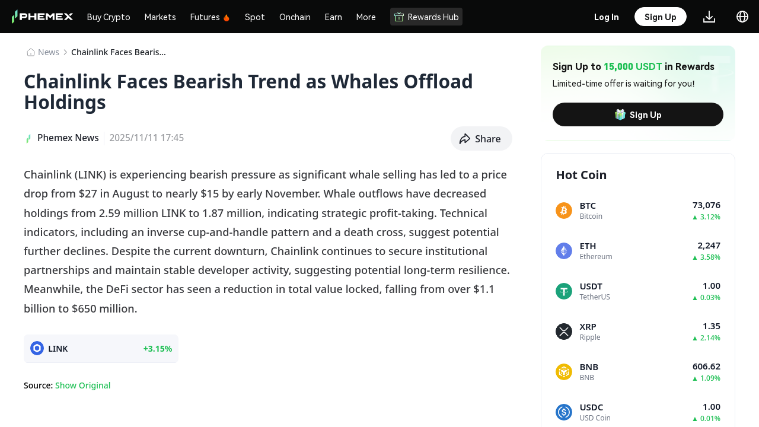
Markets (160, 16)
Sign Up (638, 114)
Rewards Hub (426, 16)
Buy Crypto (108, 16)
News (48, 52)
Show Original (82, 385)
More (366, 16)
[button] (481, 138)
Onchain (295, 16)
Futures (210, 16)
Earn (333, 16)
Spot (255, 16)
